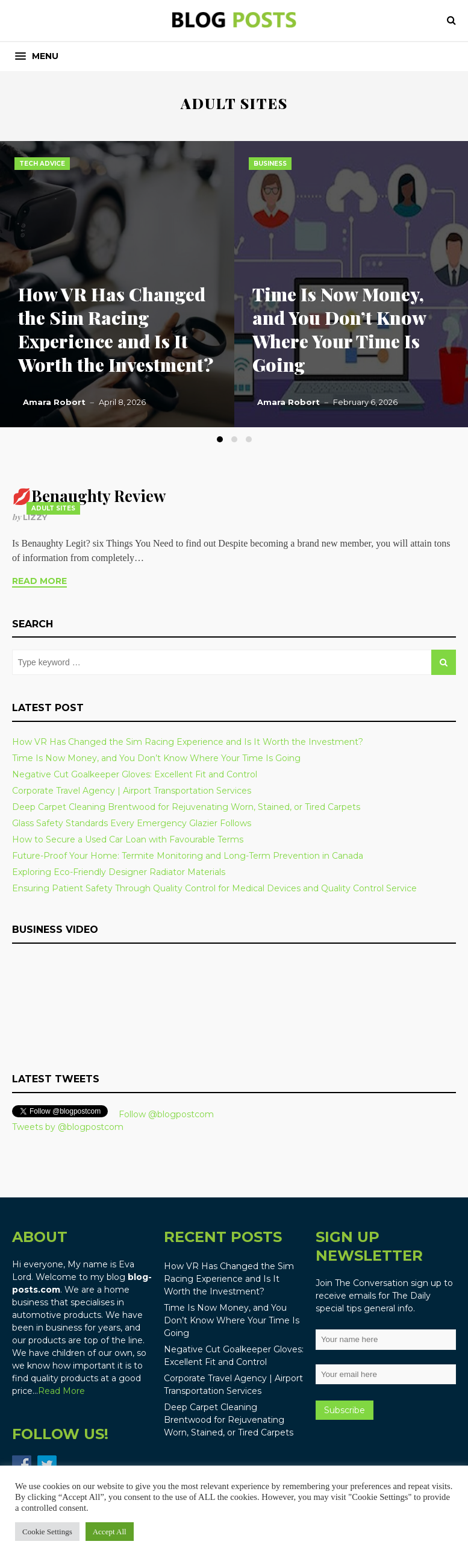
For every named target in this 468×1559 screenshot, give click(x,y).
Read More (39, 581)
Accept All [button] (109, 1531)
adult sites (53, 508)
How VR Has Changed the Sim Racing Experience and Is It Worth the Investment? (115, 329)
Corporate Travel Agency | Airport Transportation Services (131, 790)
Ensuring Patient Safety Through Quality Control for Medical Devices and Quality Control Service (214, 888)
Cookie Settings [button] (47, 1531)
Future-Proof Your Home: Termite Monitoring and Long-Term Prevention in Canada (187, 855)
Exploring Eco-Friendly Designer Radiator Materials (118, 872)
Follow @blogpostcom (166, 1114)
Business (270, 164)
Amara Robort (54, 402)
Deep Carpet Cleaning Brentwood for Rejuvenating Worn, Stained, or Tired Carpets (186, 806)
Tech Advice (42, 164)
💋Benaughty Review (89, 495)
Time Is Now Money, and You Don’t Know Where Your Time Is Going (339, 329)
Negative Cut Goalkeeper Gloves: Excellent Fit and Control (134, 774)
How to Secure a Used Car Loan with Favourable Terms (127, 839)
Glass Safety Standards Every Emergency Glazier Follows (131, 823)
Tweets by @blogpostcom (67, 1126)
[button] (36, 56)
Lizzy (35, 517)
